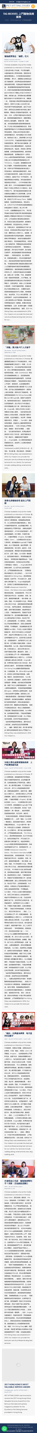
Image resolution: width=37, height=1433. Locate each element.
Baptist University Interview (12, 59)
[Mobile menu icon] (33, 6)
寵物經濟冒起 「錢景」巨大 (16, 56)
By (11, 61)
